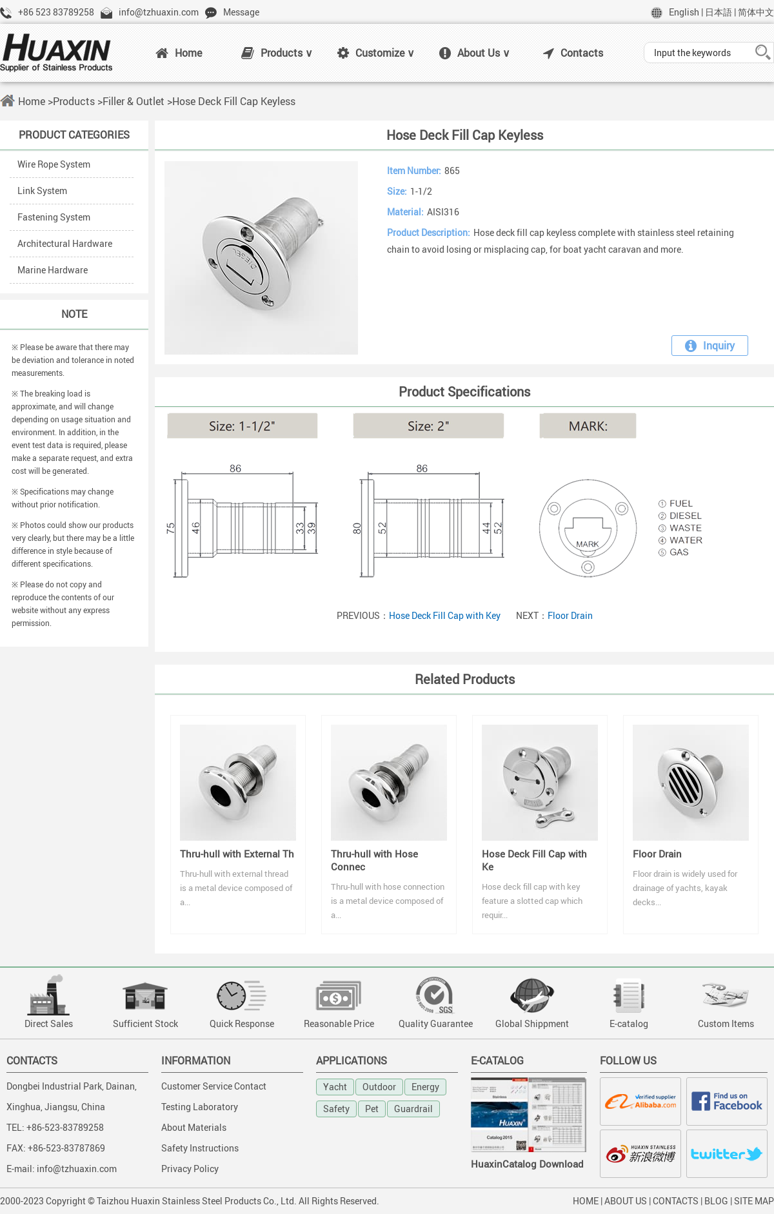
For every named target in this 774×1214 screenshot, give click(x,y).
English (684, 12)
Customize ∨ (376, 53)
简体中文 (756, 12)
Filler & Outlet (133, 101)
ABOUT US (625, 1201)
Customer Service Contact (213, 1086)
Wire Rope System (53, 164)
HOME (586, 1201)
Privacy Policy (190, 1168)
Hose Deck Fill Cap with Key (445, 615)
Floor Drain (570, 615)
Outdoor (379, 1087)
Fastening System (53, 217)
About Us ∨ (474, 53)
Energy (425, 1087)
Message (241, 12)
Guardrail (413, 1108)
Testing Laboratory (199, 1107)
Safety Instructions (200, 1148)
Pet (372, 1108)
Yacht (335, 1087)
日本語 (718, 12)
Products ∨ (277, 53)
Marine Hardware (52, 270)
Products (74, 101)
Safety (336, 1108)
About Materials (193, 1127)
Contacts (573, 53)
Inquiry (710, 345)
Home (178, 53)
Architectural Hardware (64, 243)
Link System (42, 190)
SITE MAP (754, 1201)
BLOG (716, 1201)
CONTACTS (676, 1201)
